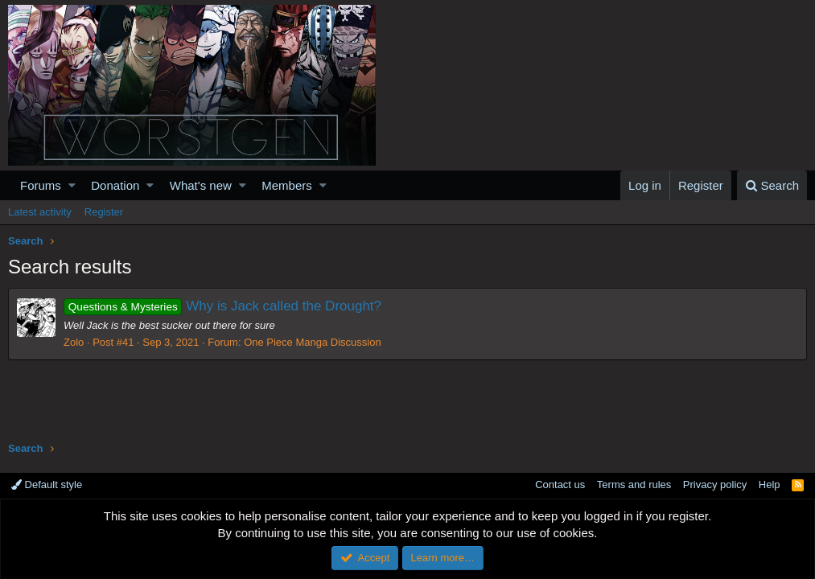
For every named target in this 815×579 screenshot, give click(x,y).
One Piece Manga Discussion (312, 342)
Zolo (74, 342)
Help (769, 484)
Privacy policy (715, 484)
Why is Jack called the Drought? (222, 306)
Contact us (560, 484)
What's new (201, 185)
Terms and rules (634, 484)
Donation (115, 185)
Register (103, 212)
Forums (40, 185)
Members (286, 185)
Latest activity (40, 212)
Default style (46, 484)
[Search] (772, 185)
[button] (72, 185)
